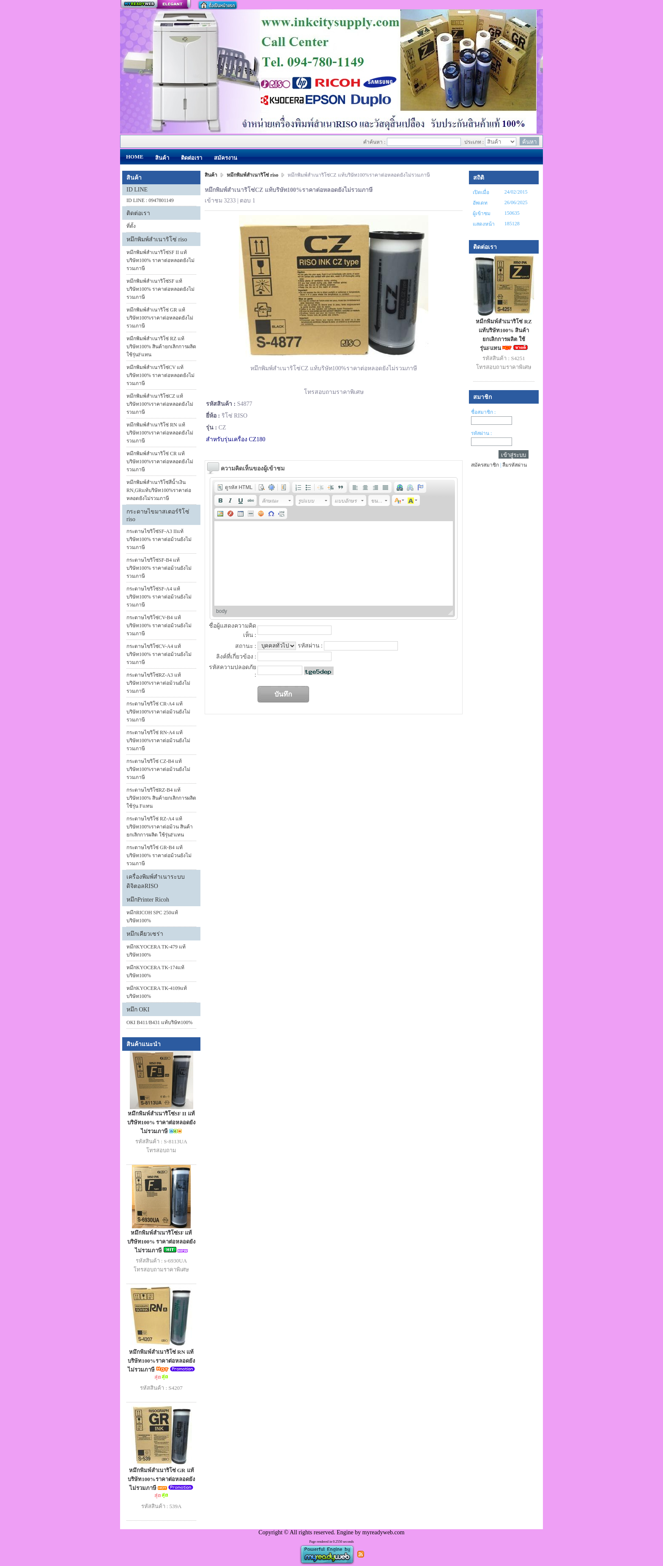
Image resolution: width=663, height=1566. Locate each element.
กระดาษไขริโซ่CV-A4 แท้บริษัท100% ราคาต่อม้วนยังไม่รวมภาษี (159, 654)
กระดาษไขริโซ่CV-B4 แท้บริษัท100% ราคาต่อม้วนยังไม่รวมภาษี (159, 626)
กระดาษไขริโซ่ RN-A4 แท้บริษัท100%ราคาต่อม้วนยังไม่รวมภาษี (158, 741)
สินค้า (212, 175)
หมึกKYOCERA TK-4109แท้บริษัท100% (156, 992)
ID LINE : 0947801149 (150, 200)
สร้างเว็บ (155, 4)
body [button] (221, 611)
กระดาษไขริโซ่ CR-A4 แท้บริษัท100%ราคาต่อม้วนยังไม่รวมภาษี (158, 712)
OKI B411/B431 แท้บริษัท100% (159, 1022)
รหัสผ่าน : (481, 433)
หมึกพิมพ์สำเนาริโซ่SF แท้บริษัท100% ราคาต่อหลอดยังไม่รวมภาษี (160, 289)
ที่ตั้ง (131, 226)
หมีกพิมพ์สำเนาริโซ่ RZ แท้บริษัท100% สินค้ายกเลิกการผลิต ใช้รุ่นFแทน (161, 347)
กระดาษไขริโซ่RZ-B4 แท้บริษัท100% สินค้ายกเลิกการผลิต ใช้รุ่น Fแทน (161, 798)
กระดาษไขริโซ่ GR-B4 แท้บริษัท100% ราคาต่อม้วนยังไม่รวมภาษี (159, 855)
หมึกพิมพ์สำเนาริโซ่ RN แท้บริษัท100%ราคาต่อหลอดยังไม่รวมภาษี (159, 433)
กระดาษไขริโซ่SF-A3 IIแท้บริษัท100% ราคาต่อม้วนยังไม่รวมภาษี (159, 539)
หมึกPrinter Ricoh (147, 899)
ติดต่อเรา (138, 213)
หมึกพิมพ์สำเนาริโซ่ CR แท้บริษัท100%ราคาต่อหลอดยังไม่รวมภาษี (159, 462)
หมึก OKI (137, 1009)
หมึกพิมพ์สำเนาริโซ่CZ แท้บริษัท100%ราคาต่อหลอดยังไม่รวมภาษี (159, 404)
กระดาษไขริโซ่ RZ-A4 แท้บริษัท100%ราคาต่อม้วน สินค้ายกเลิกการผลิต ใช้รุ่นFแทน (159, 827)
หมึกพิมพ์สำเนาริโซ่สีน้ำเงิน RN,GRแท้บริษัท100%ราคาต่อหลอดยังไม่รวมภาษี (158, 490)
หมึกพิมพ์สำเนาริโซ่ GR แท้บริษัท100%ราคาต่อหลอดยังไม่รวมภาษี (159, 318)
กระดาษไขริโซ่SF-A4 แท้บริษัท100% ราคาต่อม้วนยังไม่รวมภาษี (159, 597)
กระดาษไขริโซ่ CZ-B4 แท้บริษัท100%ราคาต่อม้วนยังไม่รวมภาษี (158, 769)
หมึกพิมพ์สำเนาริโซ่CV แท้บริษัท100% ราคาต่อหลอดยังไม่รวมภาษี (160, 375)
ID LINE (137, 189)
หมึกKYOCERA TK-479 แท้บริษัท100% (156, 951)
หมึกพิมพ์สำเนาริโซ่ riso (156, 239)
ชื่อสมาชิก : (483, 412)
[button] (234, 487)
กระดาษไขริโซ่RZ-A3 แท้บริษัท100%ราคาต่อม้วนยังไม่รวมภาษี (158, 683)
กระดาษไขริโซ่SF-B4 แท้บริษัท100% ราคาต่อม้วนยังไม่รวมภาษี (159, 568)
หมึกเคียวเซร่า (144, 934)
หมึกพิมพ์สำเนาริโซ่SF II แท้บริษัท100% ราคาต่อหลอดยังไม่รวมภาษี (160, 260)
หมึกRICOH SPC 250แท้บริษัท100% (152, 917)
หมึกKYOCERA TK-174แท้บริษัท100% (155, 971)
